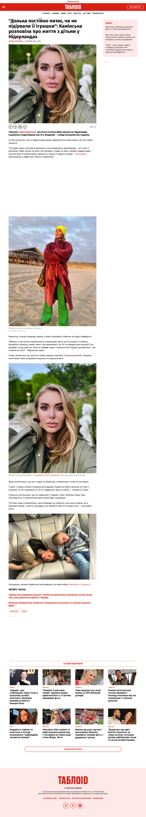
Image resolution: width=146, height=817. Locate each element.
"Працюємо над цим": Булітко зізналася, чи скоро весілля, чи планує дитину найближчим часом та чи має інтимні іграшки (122, 734)
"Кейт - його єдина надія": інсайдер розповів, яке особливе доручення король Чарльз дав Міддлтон (119, 48)
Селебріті (46, 13)
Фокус (109, 23)
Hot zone (86, 13)
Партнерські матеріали (81, 798)
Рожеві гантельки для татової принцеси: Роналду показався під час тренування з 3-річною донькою (122, 695)
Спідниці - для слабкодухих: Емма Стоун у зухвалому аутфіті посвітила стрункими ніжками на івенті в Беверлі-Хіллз (24, 697)
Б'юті (69, 13)
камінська (14, 611)
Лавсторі (77, 13)
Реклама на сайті (50, 798)
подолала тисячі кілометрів (47, 475)
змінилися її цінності (79, 584)
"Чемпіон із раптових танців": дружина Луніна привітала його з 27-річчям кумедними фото (57, 694)
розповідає (81, 154)
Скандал (55, 13)
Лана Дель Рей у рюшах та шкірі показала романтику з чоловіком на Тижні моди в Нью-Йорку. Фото (57, 733)
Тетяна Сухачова (16, 41)
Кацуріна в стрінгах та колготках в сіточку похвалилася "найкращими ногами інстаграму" (24, 733)
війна (24, 611)
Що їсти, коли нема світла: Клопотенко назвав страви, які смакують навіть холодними (120, 37)
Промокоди (98, 798)
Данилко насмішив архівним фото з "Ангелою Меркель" (119, 28)
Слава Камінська (27, 132)
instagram (14, 331)
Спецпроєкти (97, 13)
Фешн (63, 13)
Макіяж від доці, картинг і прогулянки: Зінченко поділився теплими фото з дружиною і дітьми (89, 733)
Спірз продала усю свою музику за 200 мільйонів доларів (88, 693)
